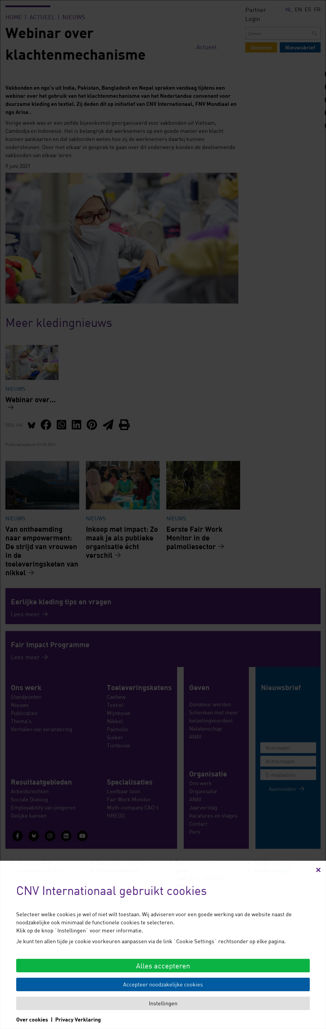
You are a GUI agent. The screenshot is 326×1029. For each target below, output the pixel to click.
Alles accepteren (163, 965)
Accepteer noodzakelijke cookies (163, 984)
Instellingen (163, 1003)
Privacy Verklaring (78, 1019)
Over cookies (32, 1019)
